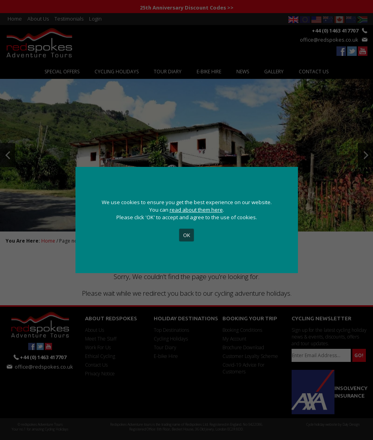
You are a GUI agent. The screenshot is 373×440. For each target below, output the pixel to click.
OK (186, 235)
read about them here (196, 209)
